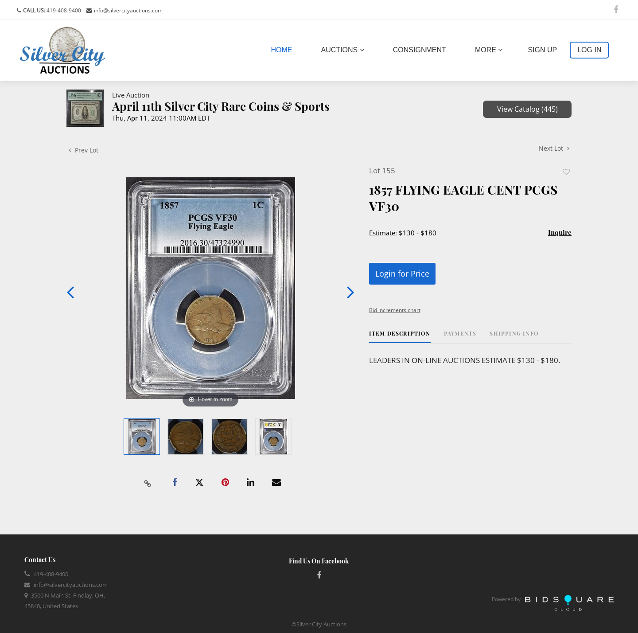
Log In (589, 50)
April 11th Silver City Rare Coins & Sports (221, 106)
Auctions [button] (342, 50)
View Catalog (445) (527, 109)
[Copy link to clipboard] (148, 482)
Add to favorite (566, 172)
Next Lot (554, 148)
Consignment (419, 50)
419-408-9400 (63, 10)
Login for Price (402, 273)
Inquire (560, 232)
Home (283, 49)
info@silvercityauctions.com (128, 10)
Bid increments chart (394, 310)
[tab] (400, 336)
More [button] (488, 50)
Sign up (542, 50)
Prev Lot (83, 150)
